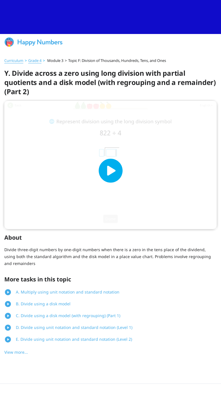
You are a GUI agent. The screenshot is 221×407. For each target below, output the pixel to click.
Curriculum (13, 60)
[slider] (110, 17)
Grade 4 (34, 60)
